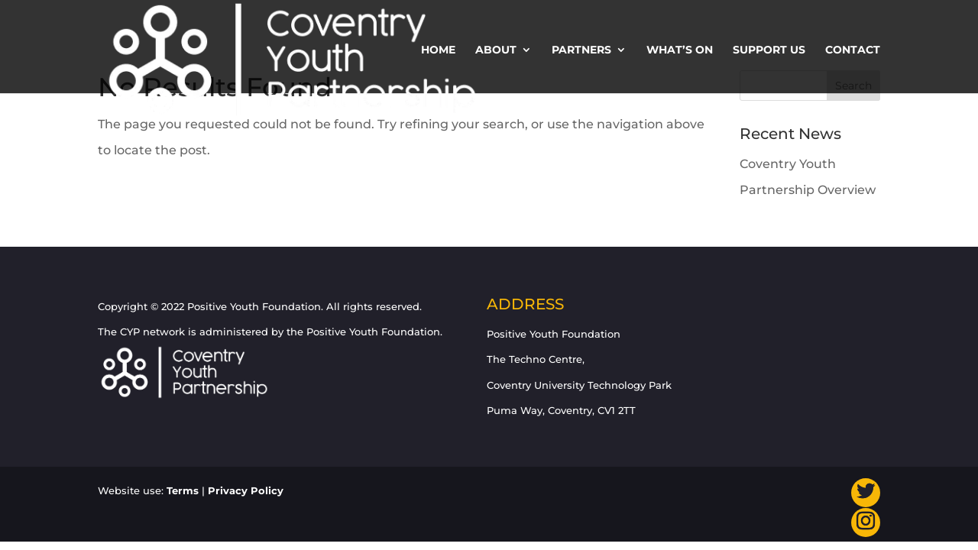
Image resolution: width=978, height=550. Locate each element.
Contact (852, 50)
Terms (183, 490)
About (496, 50)
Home (438, 50)
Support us (769, 50)
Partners (581, 50)
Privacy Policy (245, 490)
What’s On (679, 50)
